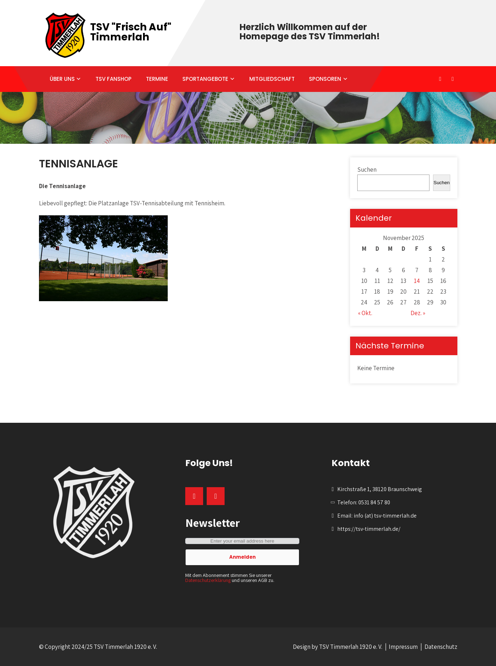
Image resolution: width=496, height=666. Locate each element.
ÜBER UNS (62, 79)
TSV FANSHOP (113, 79)
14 (417, 281)
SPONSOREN (325, 79)
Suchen (367, 169)
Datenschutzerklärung (208, 580)
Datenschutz (440, 647)
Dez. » (418, 313)
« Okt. (365, 313)
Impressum (403, 647)
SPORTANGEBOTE (205, 79)
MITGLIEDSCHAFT (272, 79)
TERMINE (157, 79)
